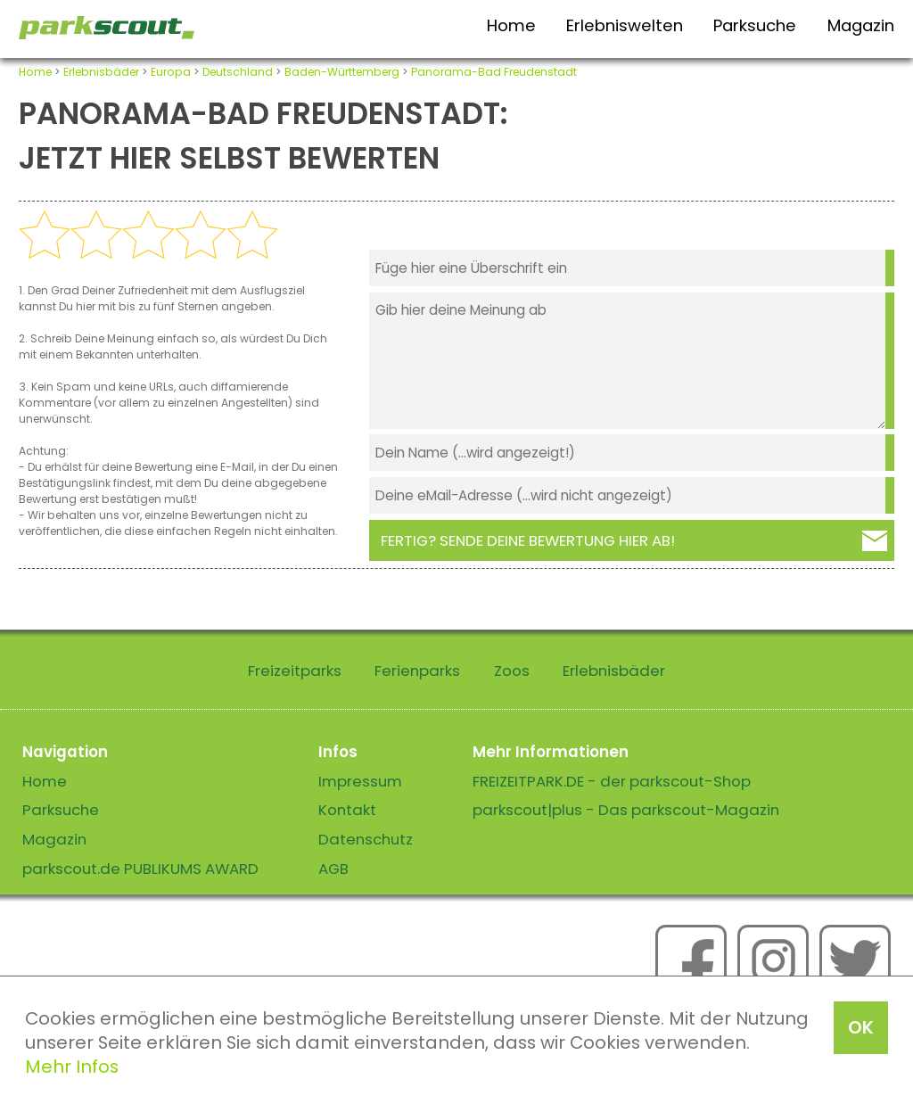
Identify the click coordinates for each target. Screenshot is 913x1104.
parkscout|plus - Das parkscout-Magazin (626, 809)
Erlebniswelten (624, 25)
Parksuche (754, 25)
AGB (333, 868)
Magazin (860, 25)
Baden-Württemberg (341, 71)
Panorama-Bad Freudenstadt (494, 71)
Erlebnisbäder (101, 71)
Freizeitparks (294, 670)
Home (511, 25)
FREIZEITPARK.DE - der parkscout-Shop (612, 781)
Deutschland (237, 71)
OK (861, 1027)
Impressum (360, 781)
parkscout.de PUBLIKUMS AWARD (140, 868)
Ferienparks (417, 670)
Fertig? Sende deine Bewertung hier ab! (528, 540)
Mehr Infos (72, 1066)
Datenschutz (365, 839)
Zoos (512, 670)
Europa (171, 71)
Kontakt (347, 809)
